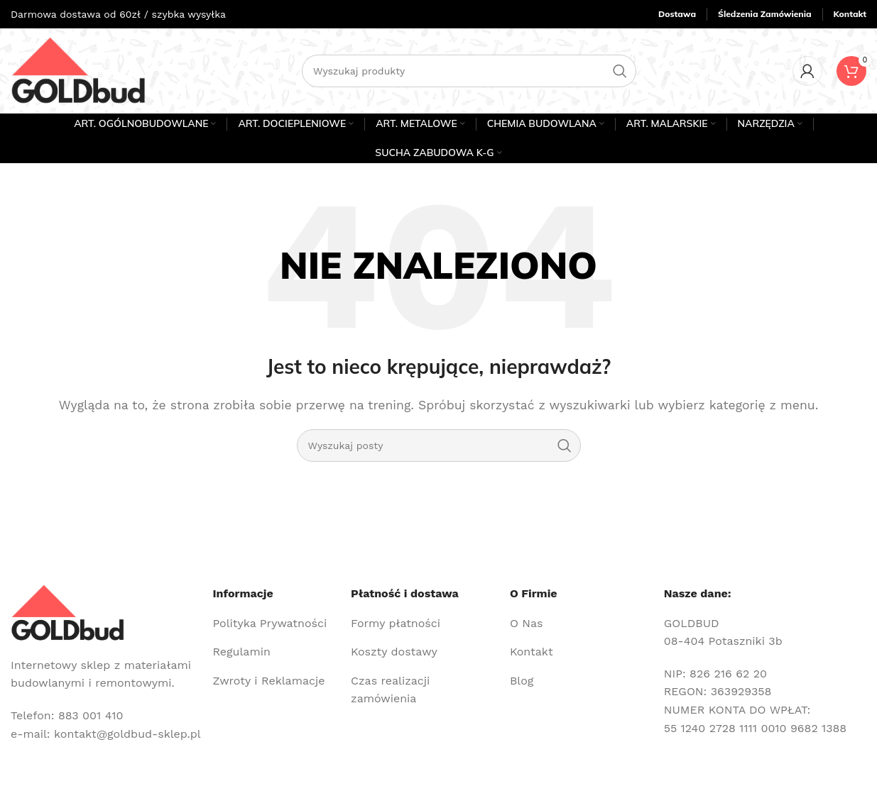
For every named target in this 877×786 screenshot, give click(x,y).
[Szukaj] (469, 71)
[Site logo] (78, 70)
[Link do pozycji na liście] (276, 623)
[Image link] (67, 612)
